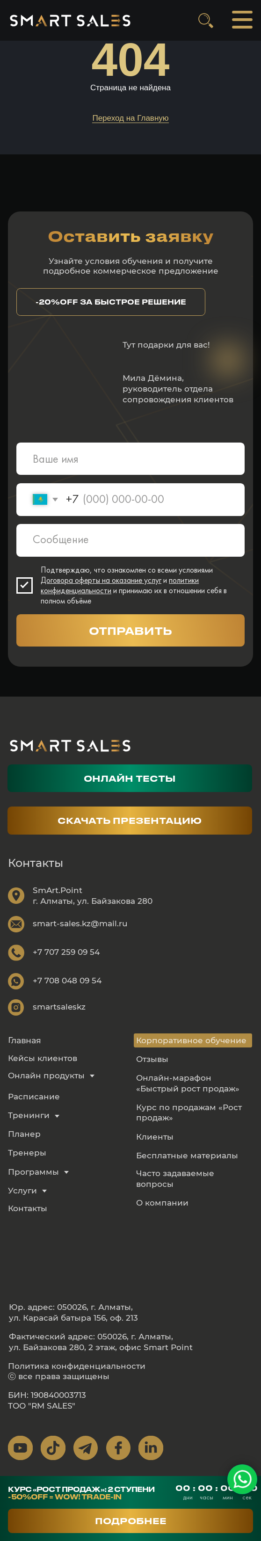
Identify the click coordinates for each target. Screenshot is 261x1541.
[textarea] (130, 540)
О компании (162, 1202)
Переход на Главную (130, 118)
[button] (111, 302)
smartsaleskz (59, 1006)
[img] (70, 20)
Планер (24, 1134)
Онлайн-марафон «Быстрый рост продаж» (187, 1083)
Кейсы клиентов (42, 1058)
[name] (130, 459)
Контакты (27, 1208)
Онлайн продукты (46, 1075)
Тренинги (29, 1115)
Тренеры (27, 1152)
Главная (24, 1040)
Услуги (22, 1190)
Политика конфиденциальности (76, 1366)
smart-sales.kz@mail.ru (80, 923)
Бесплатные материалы (187, 1155)
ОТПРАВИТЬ (130, 631)
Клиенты (155, 1136)
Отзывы (152, 1059)
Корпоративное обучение (191, 1040)
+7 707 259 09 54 (66, 952)
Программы (33, 1172)
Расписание (34, 1096)
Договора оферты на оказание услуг (101, 580)
